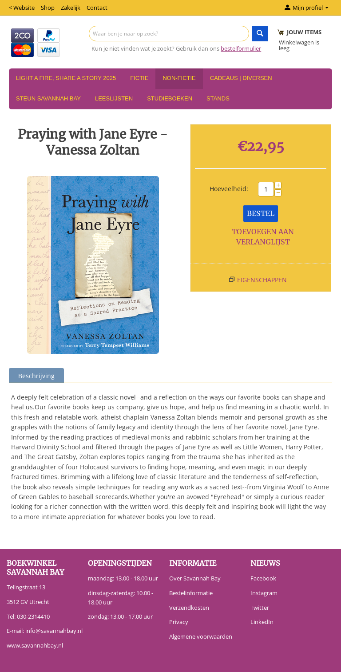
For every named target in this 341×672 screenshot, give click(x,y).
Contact (97, 8)
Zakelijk (70, 8)
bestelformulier (241, 48)
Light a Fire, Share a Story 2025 (66, 78)
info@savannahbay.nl (54, 631)
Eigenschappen (262, 280)
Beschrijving (36, 376)
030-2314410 (33, 616)
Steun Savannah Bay (48, 98)
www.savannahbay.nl (35, 645)
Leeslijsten (114, 98)
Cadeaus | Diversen (241, 78)
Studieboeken (169, 98)
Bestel (260, 213)
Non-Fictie (179, 78)
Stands (218, 98)
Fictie (139, 78)
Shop (48, 8)
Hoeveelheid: (229, 188)
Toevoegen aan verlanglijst (263, 236)
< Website (22, 8)
